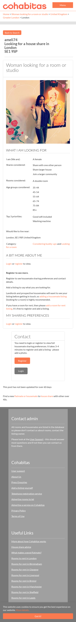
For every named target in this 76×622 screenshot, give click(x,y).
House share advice (21, 547)
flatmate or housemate (26, 396)
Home (6, 14)
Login (9, 263)
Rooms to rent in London (24, 558)
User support (18, 471)
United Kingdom (58, 14)
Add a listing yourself (22, 487)
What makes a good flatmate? (26, 552)
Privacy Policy (18, 510)
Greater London (11, 17)
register (19, 263)
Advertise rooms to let (22, 499)
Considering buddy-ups (45, 243)
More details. (22, 610)
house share (47, 396)
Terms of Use (17, 516)
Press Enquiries (19, 482)
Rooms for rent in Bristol (23, 580)
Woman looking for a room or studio (29, 14)
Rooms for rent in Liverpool (25, 575)
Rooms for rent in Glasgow (24, 569)
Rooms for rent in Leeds (23, 597)
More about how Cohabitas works (28, 541)
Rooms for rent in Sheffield (24, 592)
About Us (16, 476)
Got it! (38, 616)
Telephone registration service (26, 493)
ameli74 (10, 40)
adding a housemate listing (53, 296)
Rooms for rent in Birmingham (26, 563)
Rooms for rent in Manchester (26, 586)
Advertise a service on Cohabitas (28, 505)
